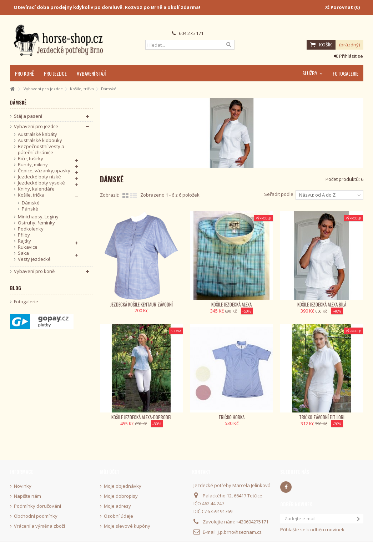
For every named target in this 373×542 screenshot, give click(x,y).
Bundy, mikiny (33, 165)
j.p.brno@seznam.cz (240, 532)
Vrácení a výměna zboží (39, 526)
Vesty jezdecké (34, 259)
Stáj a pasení (28, 116)
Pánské (30, 209)
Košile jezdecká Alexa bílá (321, 304)
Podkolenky (31, 229)
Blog (15, 288)
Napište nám (27, 496)
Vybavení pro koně (34, 271)
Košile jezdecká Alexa (231, 304)
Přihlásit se (348, 56)
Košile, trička (31, 195)
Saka (23, 253)
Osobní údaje (118, 516)
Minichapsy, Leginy (38, 217)
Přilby (24, 235)
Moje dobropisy (121, 496)
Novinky (22, 486)
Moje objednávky (122, 486)
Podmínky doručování (37, 506)
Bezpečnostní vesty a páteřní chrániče (41, 149)
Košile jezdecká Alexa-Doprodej (141, 417)
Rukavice (27, 247)
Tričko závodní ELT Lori (321, 417)
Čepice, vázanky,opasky (44, 171)
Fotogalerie (26, 302)
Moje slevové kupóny (127, 526)
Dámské (31, 203)
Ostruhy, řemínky (36, 223)
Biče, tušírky (30, 159)
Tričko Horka (231, 417)
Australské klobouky (40, 140)
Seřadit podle (278, 194)
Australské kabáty (37, 134)
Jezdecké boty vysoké (41, 183)
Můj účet (110, 471)
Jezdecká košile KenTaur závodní (141, 304)
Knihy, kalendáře (36, 189)
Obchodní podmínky (35, 516)
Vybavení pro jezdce (36, 126)
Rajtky (24, 241)
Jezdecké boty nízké (39, 177)
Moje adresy (117, 506)
